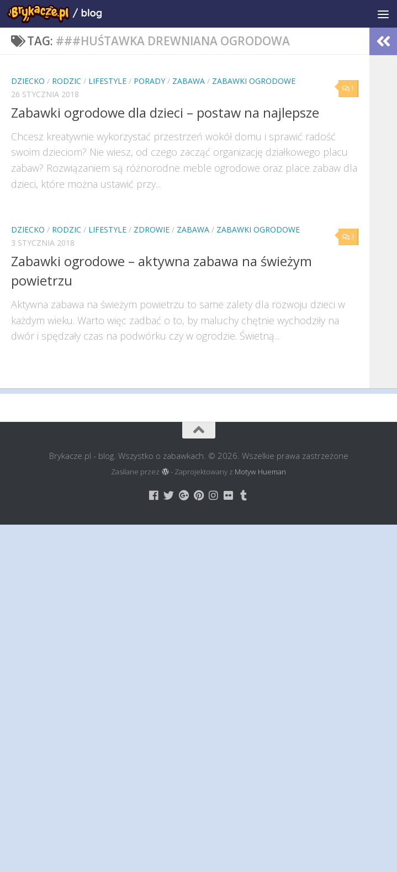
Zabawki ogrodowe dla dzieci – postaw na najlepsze (165, 112)
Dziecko (28, 81)
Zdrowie (152, 229)
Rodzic (66, 81)
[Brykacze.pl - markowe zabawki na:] (154, 495)
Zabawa (188, 81)
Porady (149, 81)
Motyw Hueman (260, 472)
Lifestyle (107, 81)
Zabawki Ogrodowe (253, 81)
